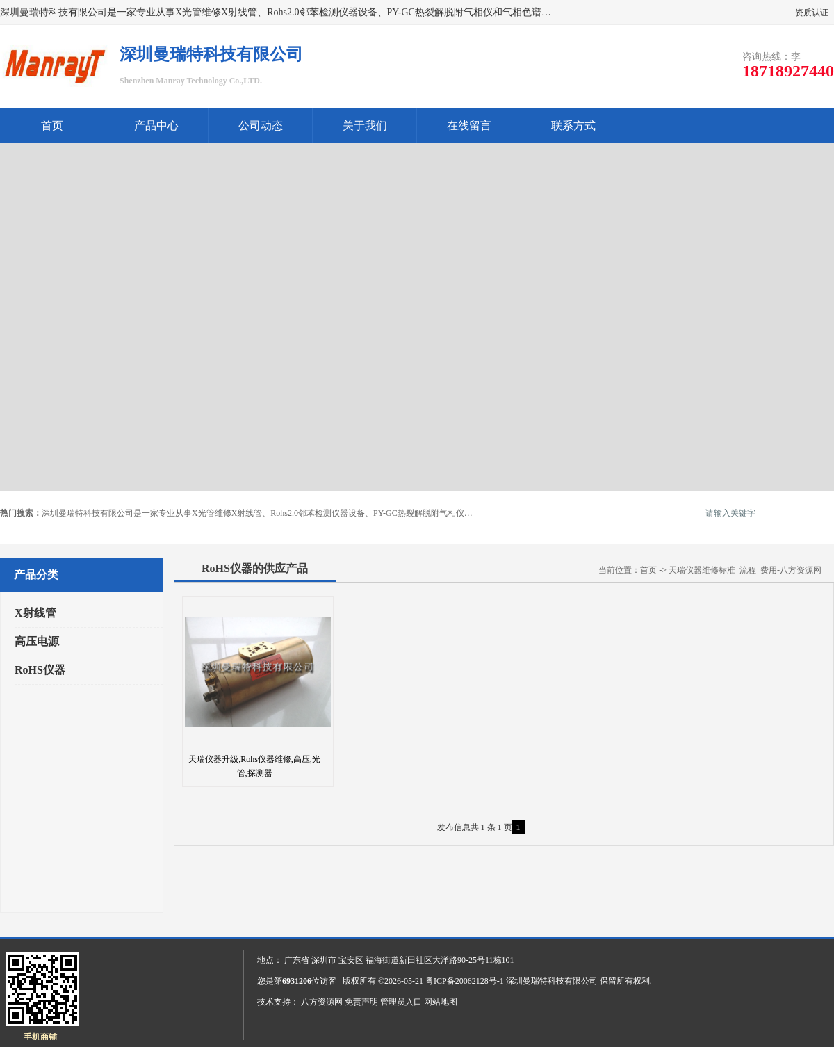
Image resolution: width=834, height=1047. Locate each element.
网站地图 (440, 1002)
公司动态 (260, 125)
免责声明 (361, 1002)
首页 (52, 125)
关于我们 (365, 125)
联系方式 (573, 125)
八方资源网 (322, 1002)
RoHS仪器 (40, 670)
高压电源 (37, 641)
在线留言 (469, 125)
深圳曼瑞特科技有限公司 (552, 981)
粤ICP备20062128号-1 (464, 981)
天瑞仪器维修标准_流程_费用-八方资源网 (745, 570)
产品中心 (156, 125)
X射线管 (35, 613)
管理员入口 (401, 1002)
